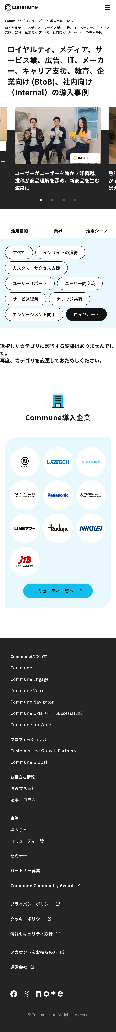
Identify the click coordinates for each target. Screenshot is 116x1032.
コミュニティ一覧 (27, 841)
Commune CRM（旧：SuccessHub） (47, 713)
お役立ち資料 (23, 788)
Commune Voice (27, 690)
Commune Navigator (32, 702)
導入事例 (18, 829)
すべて (19, 252)
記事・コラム (23, 800)
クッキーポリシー (27, 919)
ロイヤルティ (86, 314)
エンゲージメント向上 (34, 314)
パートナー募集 (25, 870)
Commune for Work (31, 724)
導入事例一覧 (60, 21)
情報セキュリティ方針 (31, 934)
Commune (21, 668)
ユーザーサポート (30, 283)
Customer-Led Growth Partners (43, 751)
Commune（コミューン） (25, 21)
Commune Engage (29, 679)
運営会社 (18, 967)
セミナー (18, 856)
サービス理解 (26, 299)
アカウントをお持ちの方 (33, 952)
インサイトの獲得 (60, 252)
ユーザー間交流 (80, 283)
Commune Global (28, 762)
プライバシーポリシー (31, 904)
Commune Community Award (42, 885)
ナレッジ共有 (69, 299)
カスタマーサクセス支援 (36, 268)
